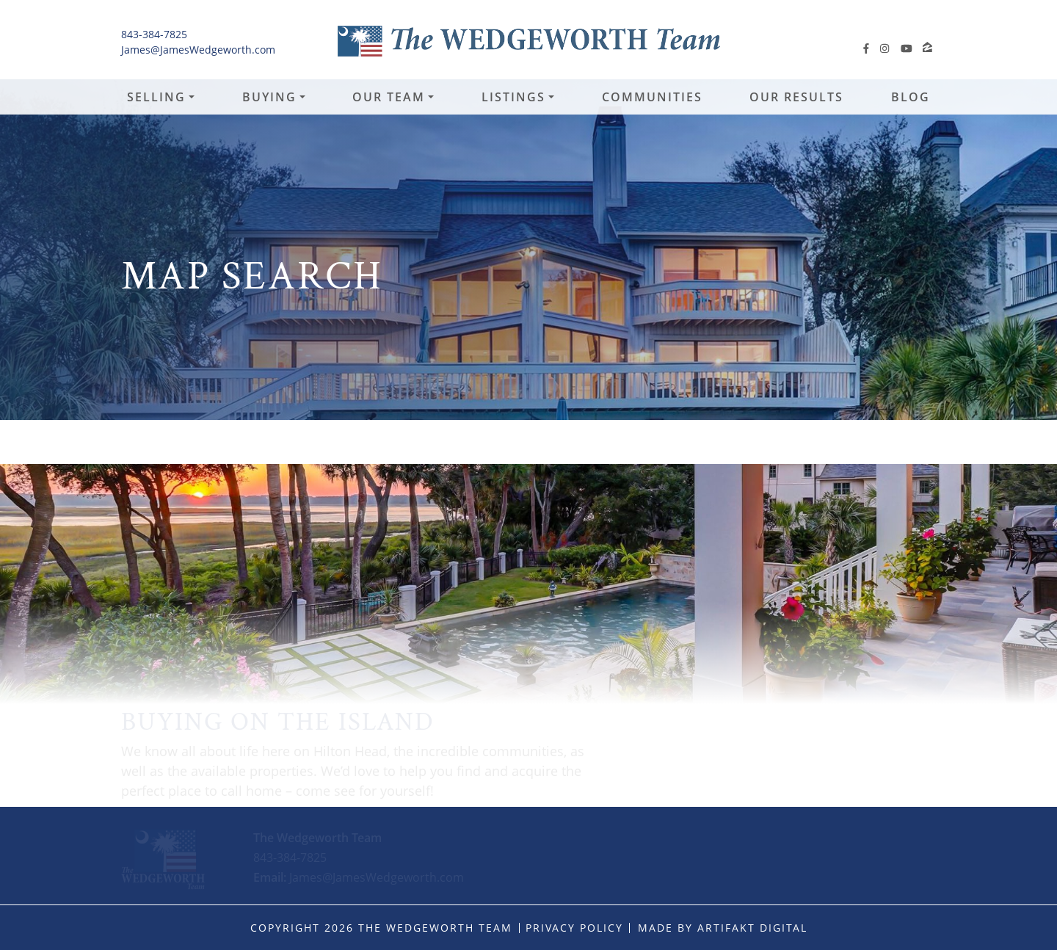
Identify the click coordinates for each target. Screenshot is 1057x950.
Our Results (796, 97)
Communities (652, 97)
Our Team (388, 97)
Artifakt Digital (752, 928)
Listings (513, 97)
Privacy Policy (574, 928)
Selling (156, 97)
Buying (269, 97)
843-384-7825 (154, 34)
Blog (910, 97)
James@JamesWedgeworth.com (198, 50)
